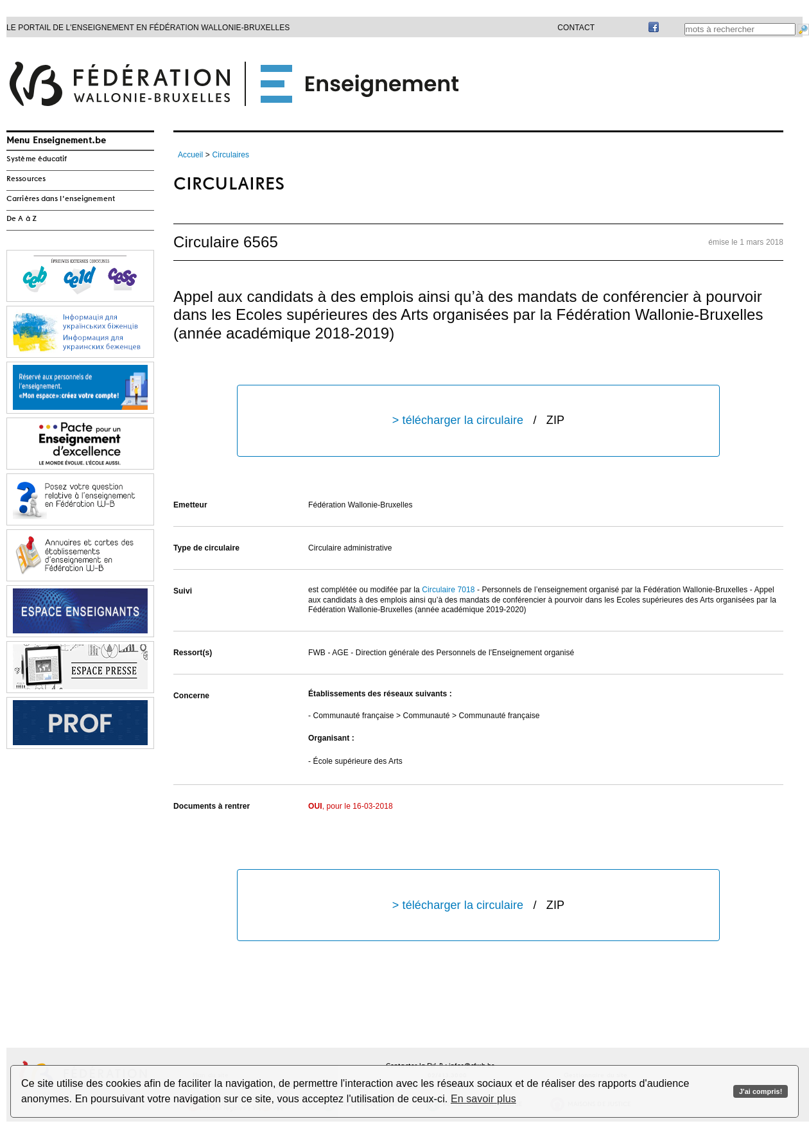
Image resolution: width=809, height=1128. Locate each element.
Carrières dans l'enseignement (60, 199)
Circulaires (230, 154)
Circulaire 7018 (448, 589)
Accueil (190, 154)
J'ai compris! (760, 1091)
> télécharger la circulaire (478, 420)
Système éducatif (36, 159)
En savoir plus (483, 1098)
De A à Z (21, 219)
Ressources (26, 179)
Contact (576, 27)
